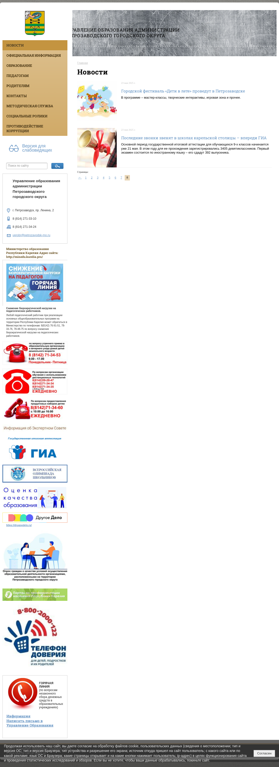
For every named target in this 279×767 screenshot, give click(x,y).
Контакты (16, 95)
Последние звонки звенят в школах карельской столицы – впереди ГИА (194, 137)
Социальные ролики (26, 116)
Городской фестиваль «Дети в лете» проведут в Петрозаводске (183, 90)
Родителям (17, 85)
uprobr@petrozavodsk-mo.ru (31, 235)
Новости (15, 45)
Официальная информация (33, 55)
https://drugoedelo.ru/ (19, 525)
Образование (19, 65)
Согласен (264, 753)
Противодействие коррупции (24, 128)
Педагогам (17, 75)
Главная (82, 62)
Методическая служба (29, 106)
